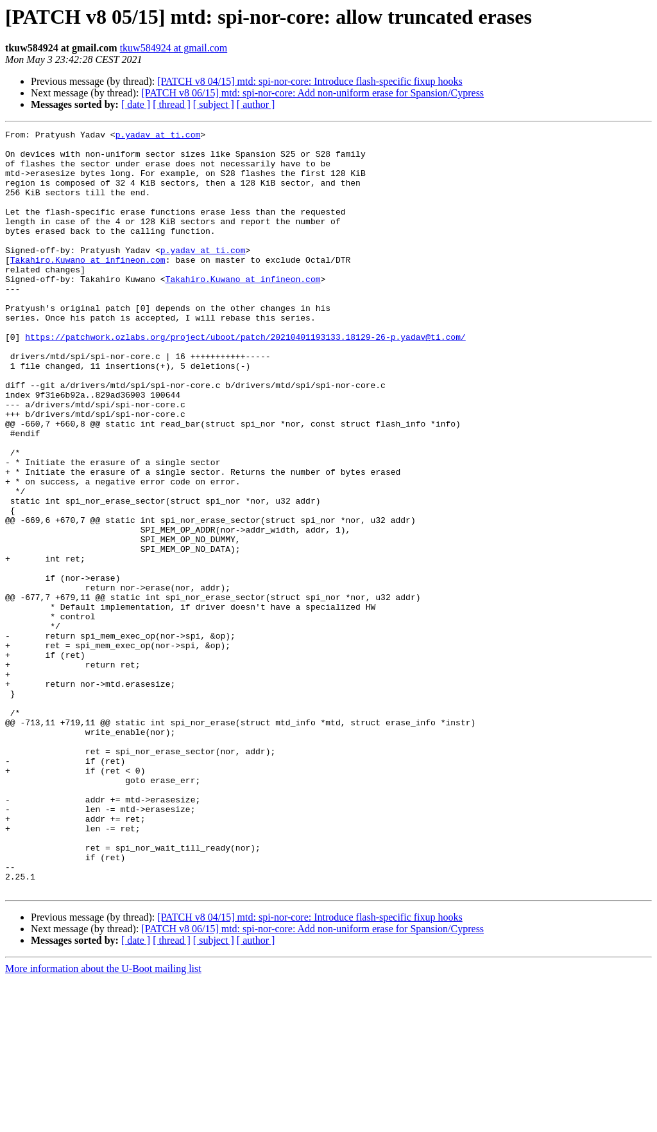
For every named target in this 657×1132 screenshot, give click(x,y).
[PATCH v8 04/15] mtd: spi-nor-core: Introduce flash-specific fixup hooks (309, 81)
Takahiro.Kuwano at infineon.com (88, 286)
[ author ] (256, 104)
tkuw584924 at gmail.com (174, 47)
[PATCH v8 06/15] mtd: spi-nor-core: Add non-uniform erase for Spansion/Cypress (312, 92)
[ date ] (135, 104)
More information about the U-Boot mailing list (103, 1120)
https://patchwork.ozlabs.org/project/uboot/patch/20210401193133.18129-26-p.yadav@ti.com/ (245, 379)
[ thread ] (172, 104)
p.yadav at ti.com (158, 136)
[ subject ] (213, 104)
